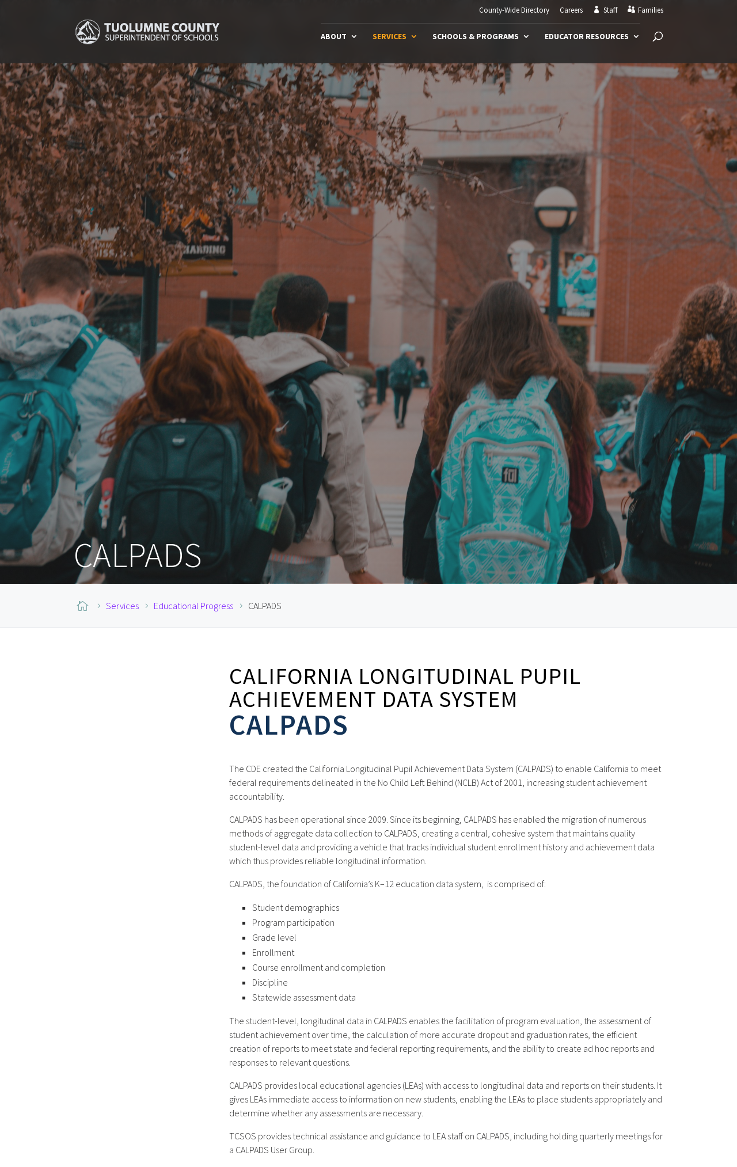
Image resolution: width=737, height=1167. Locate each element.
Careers (571, 10)
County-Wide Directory (514, 10)
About (334, 36)
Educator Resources (587, 36)
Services (390, 36)
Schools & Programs (475, 36)
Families (650, 10)
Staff (610, 10)
